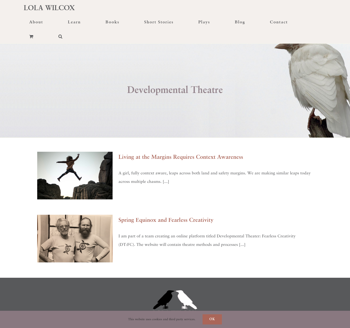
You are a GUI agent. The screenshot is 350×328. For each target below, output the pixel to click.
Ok (212, 319)
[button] (60, 36)
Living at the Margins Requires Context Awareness (180, 157)
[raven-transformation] (175, 280)
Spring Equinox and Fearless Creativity (165, 220)
